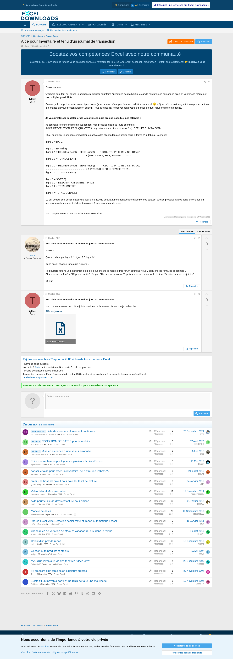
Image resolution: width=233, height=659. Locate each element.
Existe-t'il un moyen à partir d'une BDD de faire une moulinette (69, 581)
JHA (202, 484)
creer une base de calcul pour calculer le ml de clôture (64, 481)
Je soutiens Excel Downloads (39, 5)
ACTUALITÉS (99, 24)
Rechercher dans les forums (63, 30)
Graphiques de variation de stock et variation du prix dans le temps (71, 531)
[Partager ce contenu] (205, 82)
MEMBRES (141, 24)
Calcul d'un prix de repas (46, 541)
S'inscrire (127, 72)
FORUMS (41, 24)
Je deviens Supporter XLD (38, 377)
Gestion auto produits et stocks (50, 551)
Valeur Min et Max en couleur (49, 491)
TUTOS (119, 24)
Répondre (203, 222)
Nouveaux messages (34, 30)
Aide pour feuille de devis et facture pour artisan (60, 501)
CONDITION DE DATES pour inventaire (66, 441)
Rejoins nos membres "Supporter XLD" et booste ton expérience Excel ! (67, 359)
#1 (209, 82)
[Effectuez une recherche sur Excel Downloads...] (181, 5)
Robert (201, 464)
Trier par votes (203, 231)
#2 (199, 238)
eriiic (202, 454)
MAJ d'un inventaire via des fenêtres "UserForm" (60, 561)
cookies (45, 646)
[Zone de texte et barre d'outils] (127, 401)
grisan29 (200, 504)
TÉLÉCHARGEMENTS (67, 24)
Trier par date (187, 231)
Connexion (110, 72)
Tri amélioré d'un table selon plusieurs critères (59, 570)
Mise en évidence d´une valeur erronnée (66, 451)
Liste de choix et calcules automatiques (71, 431)
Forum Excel (72, 434)
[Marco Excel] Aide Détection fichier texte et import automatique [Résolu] (75, 521)
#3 (199, 294)
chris (202, 434)
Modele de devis (41, 511)
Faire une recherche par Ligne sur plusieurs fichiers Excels (66, 461)
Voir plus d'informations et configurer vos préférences (49, 652)
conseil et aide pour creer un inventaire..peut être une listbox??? (70, 471)
